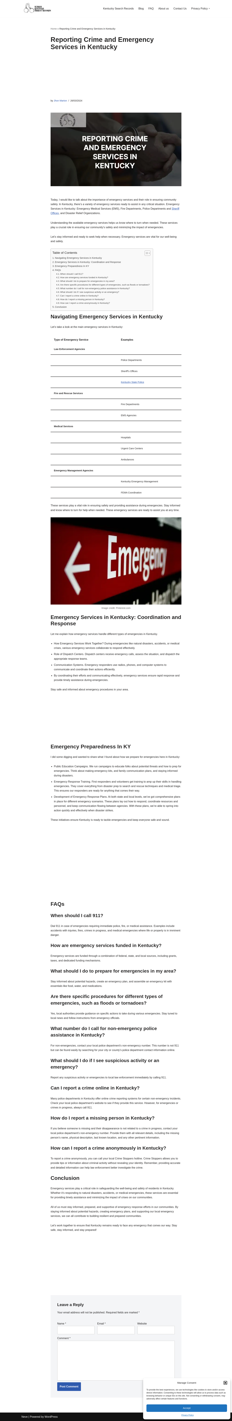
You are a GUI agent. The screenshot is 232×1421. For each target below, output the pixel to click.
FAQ (151, 8)
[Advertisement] (116, 75)
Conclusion (61, 307)
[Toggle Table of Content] (146, 253)
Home (54, 28)
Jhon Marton (60, 100)
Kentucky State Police (132, 382)
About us (163, 8)
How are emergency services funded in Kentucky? (84, 277)
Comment (63, 1338)
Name (61, 1323)
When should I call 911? (71, 274)
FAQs (58, 270)
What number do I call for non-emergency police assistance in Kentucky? (95, 288)
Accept (187, 1408)
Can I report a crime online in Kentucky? (79, 295)
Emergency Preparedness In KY (72, 266)
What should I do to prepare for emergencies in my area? (87, 281)
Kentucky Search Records (118, 8)
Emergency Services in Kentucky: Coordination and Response (88, 262)
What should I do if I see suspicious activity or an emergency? (89, 292)
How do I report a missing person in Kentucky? (82, 299)
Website (142, 1323)
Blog (141, 8)
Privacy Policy (187, 1415)
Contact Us (180, 8)
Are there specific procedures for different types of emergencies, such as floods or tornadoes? (105, 285)
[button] (225, 1382)
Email (101, 1323)
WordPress (51, 1416)
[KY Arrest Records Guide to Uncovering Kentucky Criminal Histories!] (38, 8)
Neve (25, 1416)
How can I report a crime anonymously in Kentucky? (85, 303)
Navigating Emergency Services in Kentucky (78, 258)
